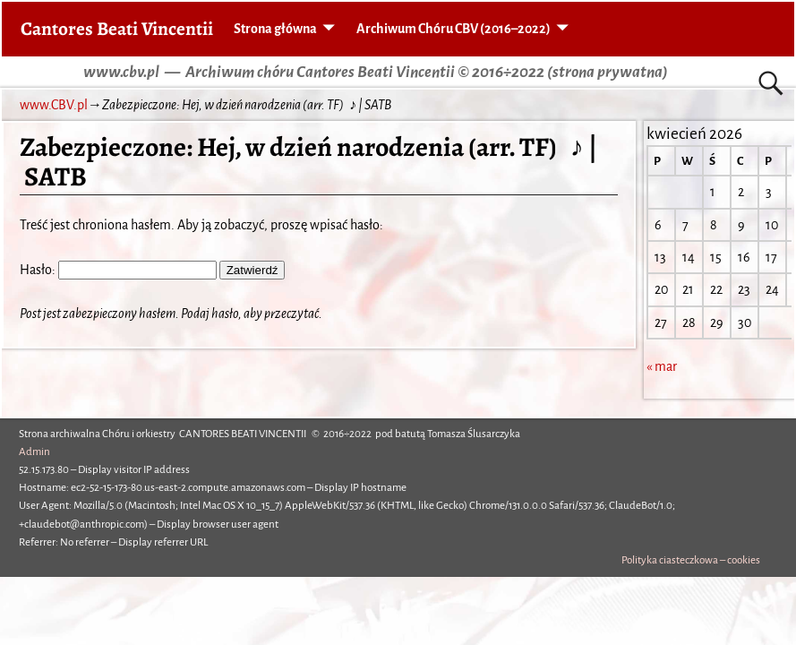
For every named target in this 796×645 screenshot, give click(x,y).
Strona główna (275, 29)
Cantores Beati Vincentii (117, 28)
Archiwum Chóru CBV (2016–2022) (453, 29)
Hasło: (118, 269)
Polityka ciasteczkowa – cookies (690, 560)
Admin (34, 452)
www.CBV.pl (54, 105)
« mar (661, 366)
